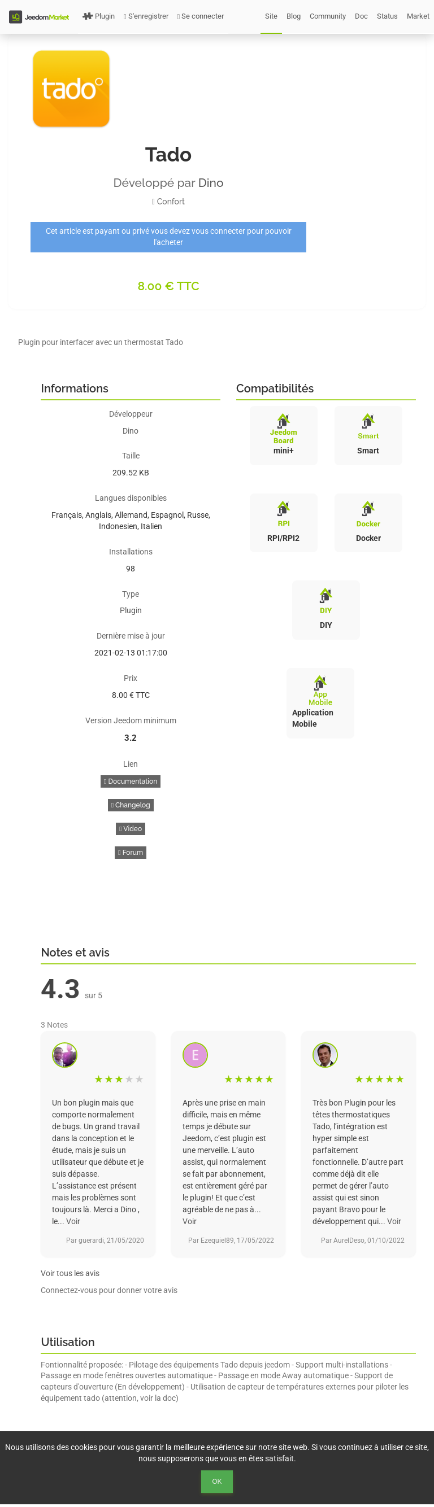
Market (418, 16)
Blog (294, 16)
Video (130, 829)
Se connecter (200, 16)
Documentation (130, 781)
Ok (217, 1482)
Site (271, 16)
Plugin (99, 16)
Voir (73, 1221)
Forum (130, 853)
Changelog (130, 805)
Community (328, 16)
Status (387, 16)
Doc (361, 16)
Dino (211, 183)
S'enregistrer (146, 16)
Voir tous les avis (70, 1273)
